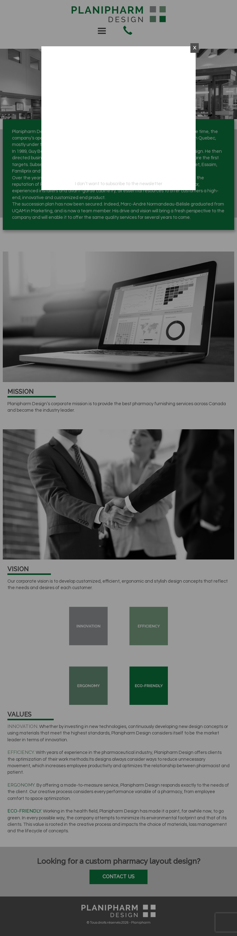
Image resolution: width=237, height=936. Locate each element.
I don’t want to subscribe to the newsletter (118, 183)
